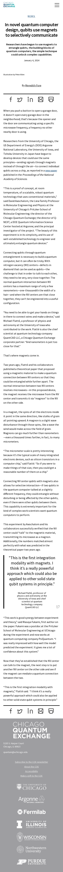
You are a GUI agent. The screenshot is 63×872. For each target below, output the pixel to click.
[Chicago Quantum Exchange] (9, 5)
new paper (51, 170)
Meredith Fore (33, 85)
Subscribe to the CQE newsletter (31, 761)
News (31, 16)
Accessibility (31, 771)
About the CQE (31, 766)
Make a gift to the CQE (31, 775)
